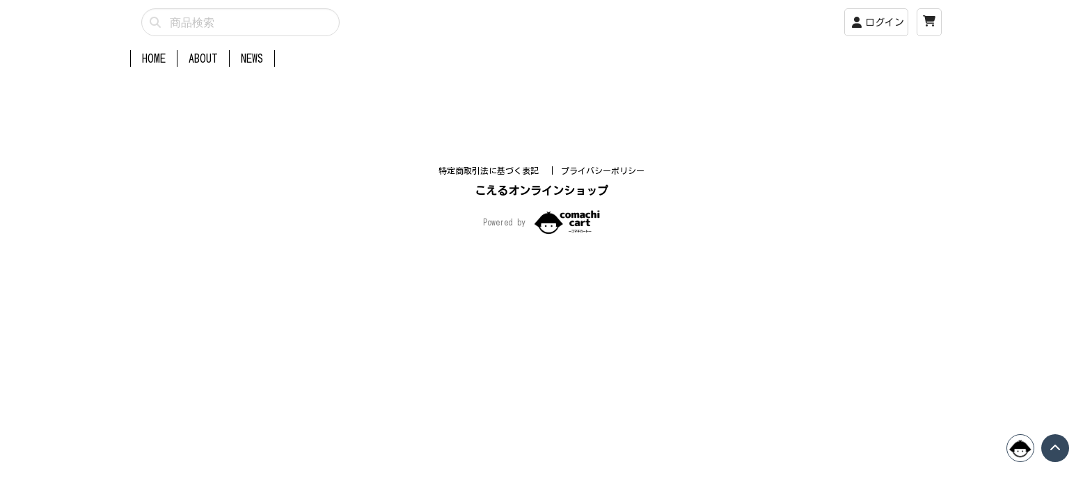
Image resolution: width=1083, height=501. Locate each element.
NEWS (252, 58)
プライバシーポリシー (603, 290)
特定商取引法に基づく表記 (491, 290)
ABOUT (203, 58)
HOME (154, 58)
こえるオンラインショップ (541, 310)
